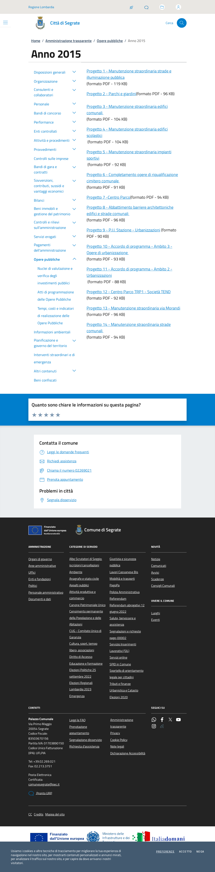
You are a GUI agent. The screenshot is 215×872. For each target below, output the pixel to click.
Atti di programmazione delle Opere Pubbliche (56, 295)
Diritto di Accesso (80, 656)
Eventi (155, 619)
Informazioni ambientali (52, 332)
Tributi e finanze (120, 683)
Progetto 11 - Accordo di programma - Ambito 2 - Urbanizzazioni (129, 272)
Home (35, 40)
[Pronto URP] (146, 7)
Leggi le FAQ (77, 720)
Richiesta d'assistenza (84, 746)
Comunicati (158, 565)
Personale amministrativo (45, 592)
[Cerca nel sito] (182, 23)
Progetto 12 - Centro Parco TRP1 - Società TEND (129, 292)
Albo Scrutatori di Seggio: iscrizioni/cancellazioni (85, 562)
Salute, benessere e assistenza (123, 621)
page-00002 (118, 637)
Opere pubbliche (110, 40)
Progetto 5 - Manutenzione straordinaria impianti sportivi (129, 155)
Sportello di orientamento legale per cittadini (126, 673)
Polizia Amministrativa (125, 592)
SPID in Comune (120, 664)
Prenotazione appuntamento (79, 730)
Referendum (118, 598)
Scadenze (157, 579)
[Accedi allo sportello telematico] (162, 7)
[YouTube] (178, 720)
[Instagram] (154, 726)
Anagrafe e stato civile (84, 578)
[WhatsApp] (154, 720)
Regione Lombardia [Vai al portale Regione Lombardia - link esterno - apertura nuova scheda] (41, 7)
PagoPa (115, 585)
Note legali (117, 746)
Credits (38, 814)
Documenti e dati (39, 599)
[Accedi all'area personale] (178, 7)
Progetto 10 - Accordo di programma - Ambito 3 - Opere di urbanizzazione (129, 249)
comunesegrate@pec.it (44, 784)
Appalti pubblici (79, 585)
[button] (74, 71)
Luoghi (155, 613)
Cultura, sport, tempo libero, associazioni (83, 646)
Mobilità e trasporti (122, 578)
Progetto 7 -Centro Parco (108, 197)
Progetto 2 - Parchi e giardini (111, 94)
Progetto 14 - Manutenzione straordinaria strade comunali (129, 327)
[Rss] (162, 726)
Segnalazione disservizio (85, 739)
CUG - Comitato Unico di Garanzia (85, 634)
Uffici (31, 572)
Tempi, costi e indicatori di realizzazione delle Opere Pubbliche (56, 316)
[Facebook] (162, 720)
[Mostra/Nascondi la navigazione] (5, 22)
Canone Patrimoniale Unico (87, 604)
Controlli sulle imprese (51, 158)
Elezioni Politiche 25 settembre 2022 (82, 673)
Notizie (155, 559)
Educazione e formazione (85, 663)
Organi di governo (40, 559)
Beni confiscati (45, 380)
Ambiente (75, 572)
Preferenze (165, 851)
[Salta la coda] (131, 7)
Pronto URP (40, 793)
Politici (32, 585)
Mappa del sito (55, 814)
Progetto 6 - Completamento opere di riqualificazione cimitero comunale (132, 177)
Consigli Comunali (163, 585)
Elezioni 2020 (119, 697)
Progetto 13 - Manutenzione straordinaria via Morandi (133, 308)
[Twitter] (170, 720)
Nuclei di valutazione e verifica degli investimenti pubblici (55, 276)
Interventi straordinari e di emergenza (54, 358)
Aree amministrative (42, 565)
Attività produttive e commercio (82, 595)
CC (30, 814)
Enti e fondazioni (39, 579)
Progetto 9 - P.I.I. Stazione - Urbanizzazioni (123, 230)
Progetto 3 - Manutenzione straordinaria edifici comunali (127, 109)
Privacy (115, 733)
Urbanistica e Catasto (124, 690)
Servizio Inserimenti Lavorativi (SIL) (123, 647)
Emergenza (77, 696)
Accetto (185, 851)
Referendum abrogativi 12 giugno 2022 (127, 608)
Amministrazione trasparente (68, 40)
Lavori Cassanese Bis (124, 572)
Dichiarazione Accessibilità (127, 753)
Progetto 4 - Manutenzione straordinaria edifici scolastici (127, 132)
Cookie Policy (119, 739)
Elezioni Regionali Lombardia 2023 (80, 686)
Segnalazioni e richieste (125, 631)
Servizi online (118, 657)
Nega (200, 851)
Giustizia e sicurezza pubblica (123, 562)
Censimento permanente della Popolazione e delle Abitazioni (86, 618)
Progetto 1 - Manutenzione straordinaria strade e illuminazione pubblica (129, 74)
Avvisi (155, 572)
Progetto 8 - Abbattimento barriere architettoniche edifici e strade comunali (130, 210)
